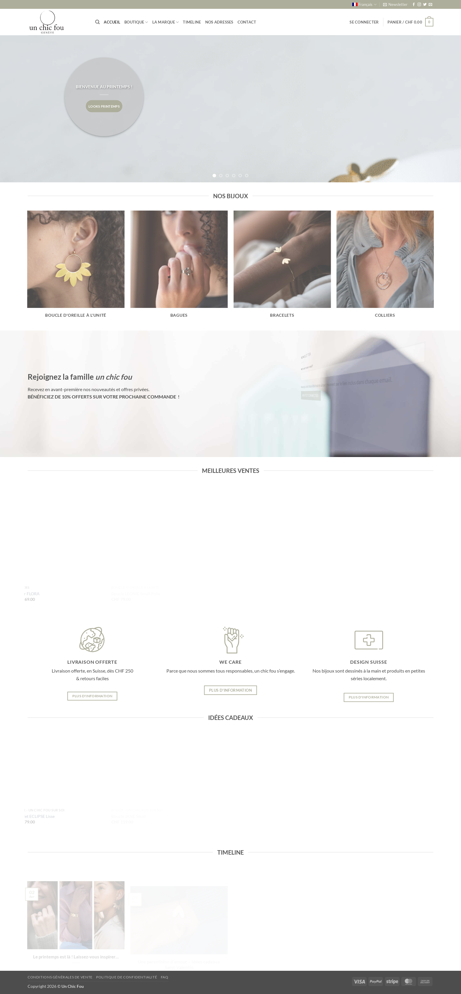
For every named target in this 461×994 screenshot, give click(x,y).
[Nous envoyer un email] (430, 5)
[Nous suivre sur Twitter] (425, 5)
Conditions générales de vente (60, 977)
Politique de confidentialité (126, 977)
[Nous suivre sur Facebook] (413, 5)
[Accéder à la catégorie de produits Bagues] (179, 268)
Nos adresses (219, 22)
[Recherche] (97, 22)
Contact (247, 22)
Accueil (112, 22)
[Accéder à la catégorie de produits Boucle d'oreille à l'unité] (76, 268)
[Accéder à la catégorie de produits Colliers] (385, 268)
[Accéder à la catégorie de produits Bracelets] (282, 268)
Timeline (192, 22)
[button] (395, 4)
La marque (165, 22)
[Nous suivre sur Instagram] (419, 5)
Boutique (136, 22)
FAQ (164, 977)
